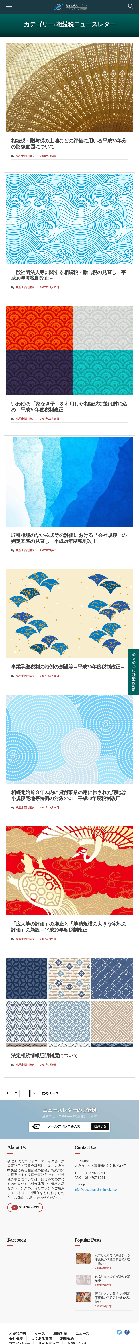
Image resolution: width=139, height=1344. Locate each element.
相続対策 (60, 1333)
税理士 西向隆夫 (25, 155)
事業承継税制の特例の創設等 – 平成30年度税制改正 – (67, 667)
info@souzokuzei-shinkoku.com (97, 1189)
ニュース (82, 1333)
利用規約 (67, 1339)
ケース (40, 1333)
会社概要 (16, 1339)
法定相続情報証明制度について (44, 1055)
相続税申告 (17, 1333)
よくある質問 (41, 1339)
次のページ (50, 1093)
